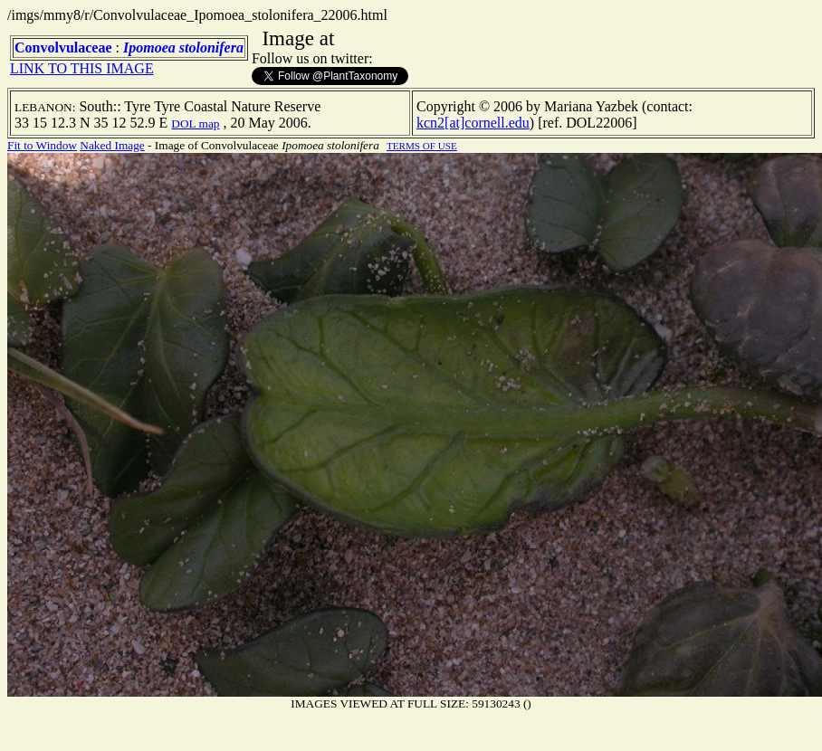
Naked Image (112, 145)
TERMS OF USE (422, 145)
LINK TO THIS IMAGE (82, 68)
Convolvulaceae (63, 47)
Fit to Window (42, 145)
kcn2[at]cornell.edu (473, 122)
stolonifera (211, 47)
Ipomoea (149, 47)
